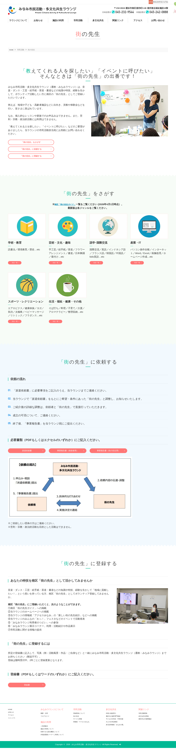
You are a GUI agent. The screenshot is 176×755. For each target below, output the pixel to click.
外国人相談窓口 (112, 721)
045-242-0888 (157, 12)
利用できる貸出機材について (52, 739)
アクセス (137, 20)
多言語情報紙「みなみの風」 (117, 732)
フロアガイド (46, 723)
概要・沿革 (45, 721)
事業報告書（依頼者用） (67, 456)
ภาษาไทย (161, 2)
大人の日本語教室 (113, 729)
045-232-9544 (118, 12)
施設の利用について (48, 736)
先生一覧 (16, 266)
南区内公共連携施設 (146, 726)
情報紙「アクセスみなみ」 (83, 729)
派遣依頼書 (27, 456)
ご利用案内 (45, 733)
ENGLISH (137, 2)
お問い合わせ (158, 20)
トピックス (12, 725)
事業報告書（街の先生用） (108, 456)
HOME (12, 50)
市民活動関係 (144, 721)
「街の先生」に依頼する (31, 150)
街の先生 (76, 723)
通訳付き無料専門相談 (115, 723)
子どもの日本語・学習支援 (116, 726)
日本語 (124, 2)
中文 (149, 2)
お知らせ (11, 720)
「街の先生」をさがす (31, 142)
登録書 (26, 691)
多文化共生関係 (145, 723)
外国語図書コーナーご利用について (55, 741)
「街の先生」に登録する (31, 158)
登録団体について (80, 721)
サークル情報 (78, 726)
